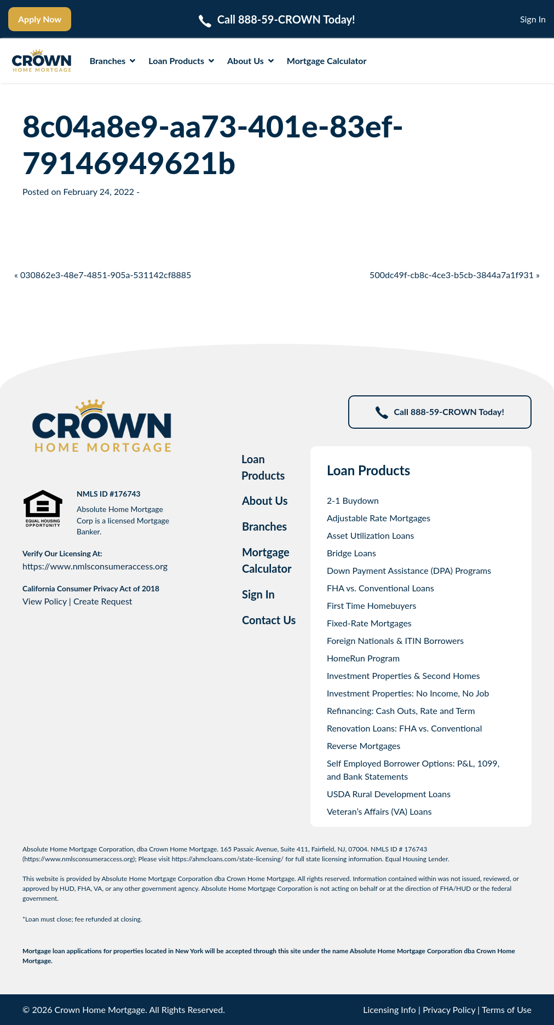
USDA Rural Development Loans (389, 793)
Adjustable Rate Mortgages (378, 517)
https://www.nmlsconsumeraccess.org (95, 566)
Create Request (102, 601)
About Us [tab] (265, 500)
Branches (113, 60)
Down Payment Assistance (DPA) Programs (409, 570)
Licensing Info (389, 1009)
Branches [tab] (264, 526)
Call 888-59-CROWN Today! (440, 412)
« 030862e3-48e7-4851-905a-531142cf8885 (102, 274)
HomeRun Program (363, 658)
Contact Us (269, 619)
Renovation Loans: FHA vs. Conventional (404, 728)
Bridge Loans (351, 553)
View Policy (44, 601)
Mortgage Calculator (327, 60)
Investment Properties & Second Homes (403, 675)
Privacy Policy (449, 1009)
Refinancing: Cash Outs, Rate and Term (401, 710)
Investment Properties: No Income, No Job (408, 693)
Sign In (533, 19)
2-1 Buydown (353, 500)
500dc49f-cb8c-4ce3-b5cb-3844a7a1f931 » (455, 274)
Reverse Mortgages (364, 745)
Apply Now (39, 19)
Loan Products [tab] (263, 467)
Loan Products (181, 60)
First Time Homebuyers (372, 605)
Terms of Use (507, 1009)
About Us (250, 60)
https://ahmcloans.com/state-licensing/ (228, 859)
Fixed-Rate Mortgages (369, 623)
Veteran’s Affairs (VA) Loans (379, 811)
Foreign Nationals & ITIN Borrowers (395, 640)
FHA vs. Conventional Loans (380, 588)
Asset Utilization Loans (370, 535)
